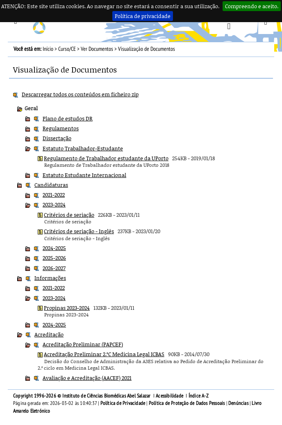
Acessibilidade (169, 396)
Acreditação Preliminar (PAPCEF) (83, 344)
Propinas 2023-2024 (67, 307)
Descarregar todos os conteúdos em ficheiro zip (80, 94)
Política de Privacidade (123, 403)
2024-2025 (54, 248)
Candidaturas (51, 185)
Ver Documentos (97, 48)
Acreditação (49, 334)
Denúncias (238, 403)
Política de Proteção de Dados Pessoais (187, 403)
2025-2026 (54, 257)
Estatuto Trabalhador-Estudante (83, 148)
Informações (50, 278)
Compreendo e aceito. (251, 6)
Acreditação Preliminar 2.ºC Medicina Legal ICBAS (104, 354)
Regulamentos (61, 128)
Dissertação (57, 138)
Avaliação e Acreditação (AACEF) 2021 (87, 378)
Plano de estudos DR (68, 118)
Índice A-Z (199, 396)
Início (48, 48)
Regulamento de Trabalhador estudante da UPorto (106, 158)
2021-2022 (54, 194)
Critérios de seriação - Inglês (79, 231)
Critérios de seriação (69, 214)
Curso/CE (67, 48)
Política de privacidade (143, 16)
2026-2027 (54, 268)
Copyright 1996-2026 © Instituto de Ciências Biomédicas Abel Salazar (82, 396)
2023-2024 (54, 204)
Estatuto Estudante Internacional (84, 175)
